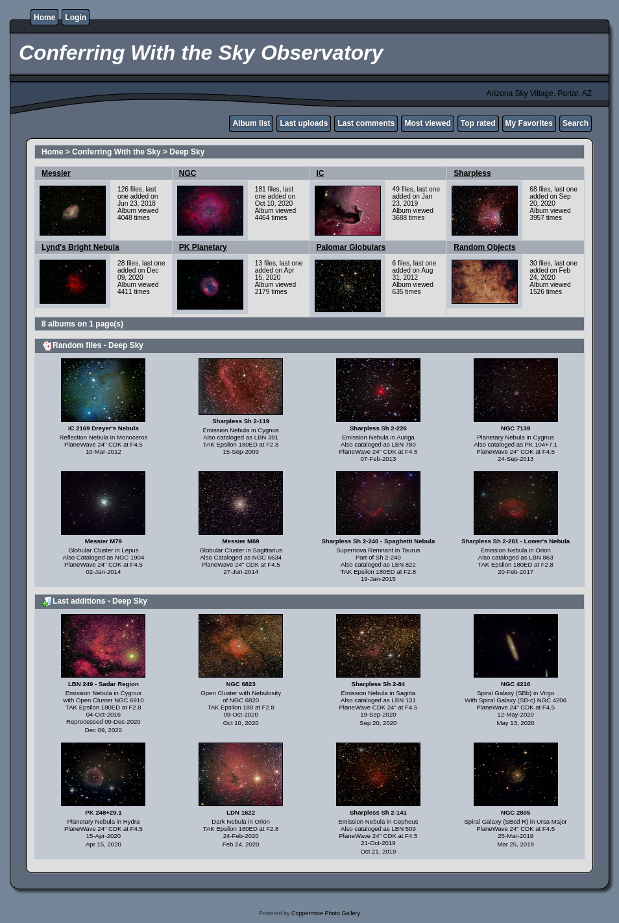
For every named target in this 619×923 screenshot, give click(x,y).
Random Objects (484, 247)
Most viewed (427, 123)
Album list (251, 123)
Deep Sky (186, 151)
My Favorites (529, 123)
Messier (56, 173)
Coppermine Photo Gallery (325, 913)
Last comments (365, 123)
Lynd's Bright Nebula (80, 247)
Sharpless (472, 173)
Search (576, 123)
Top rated (478, 123)
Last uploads (304, 123)
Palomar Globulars (351, 247)
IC (320, 173)
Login (75, 17)
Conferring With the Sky (116, 151)
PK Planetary (203, 247)
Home (44, 17)
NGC (188, 173)
